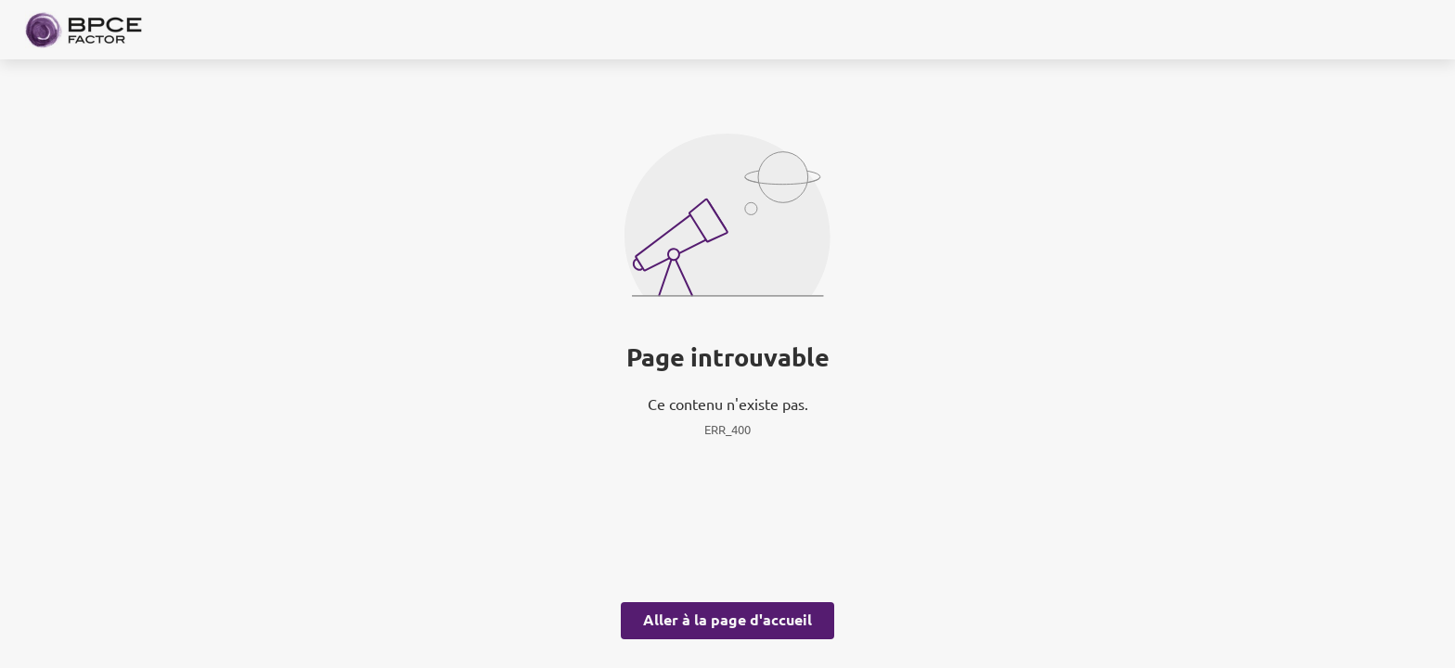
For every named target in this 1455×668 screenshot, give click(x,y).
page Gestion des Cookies (635, 491)
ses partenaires (739, 180)
